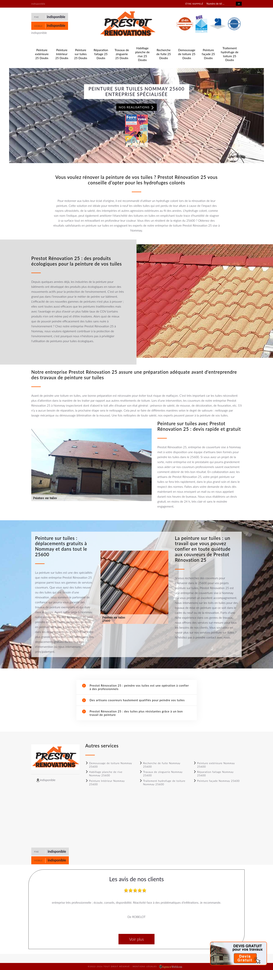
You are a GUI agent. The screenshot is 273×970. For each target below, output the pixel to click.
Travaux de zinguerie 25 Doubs (122, 54)
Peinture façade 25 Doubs (208, 54)
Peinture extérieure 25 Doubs (42, 54)
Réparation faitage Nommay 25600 (213, 773)
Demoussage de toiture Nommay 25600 (108, 764)
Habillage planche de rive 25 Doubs (142, 54)
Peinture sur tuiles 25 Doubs (80, 54)
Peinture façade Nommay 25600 (216, 780)
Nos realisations (136, 107)
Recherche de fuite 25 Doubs (163, 54)
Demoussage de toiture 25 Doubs (186, 54)
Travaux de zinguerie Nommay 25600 (161, 773)
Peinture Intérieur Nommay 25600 (105, 782)
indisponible (56, 17)
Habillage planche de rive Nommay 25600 (103, 773)
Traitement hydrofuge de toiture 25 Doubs (229, 54)
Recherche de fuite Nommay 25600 (159, 764)
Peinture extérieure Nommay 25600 (214, 764)
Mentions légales (145, 966)
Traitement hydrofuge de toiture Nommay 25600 (162, 782)
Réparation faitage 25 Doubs (101, 54)
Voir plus (136, 939)
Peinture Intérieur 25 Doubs (61, 54)
